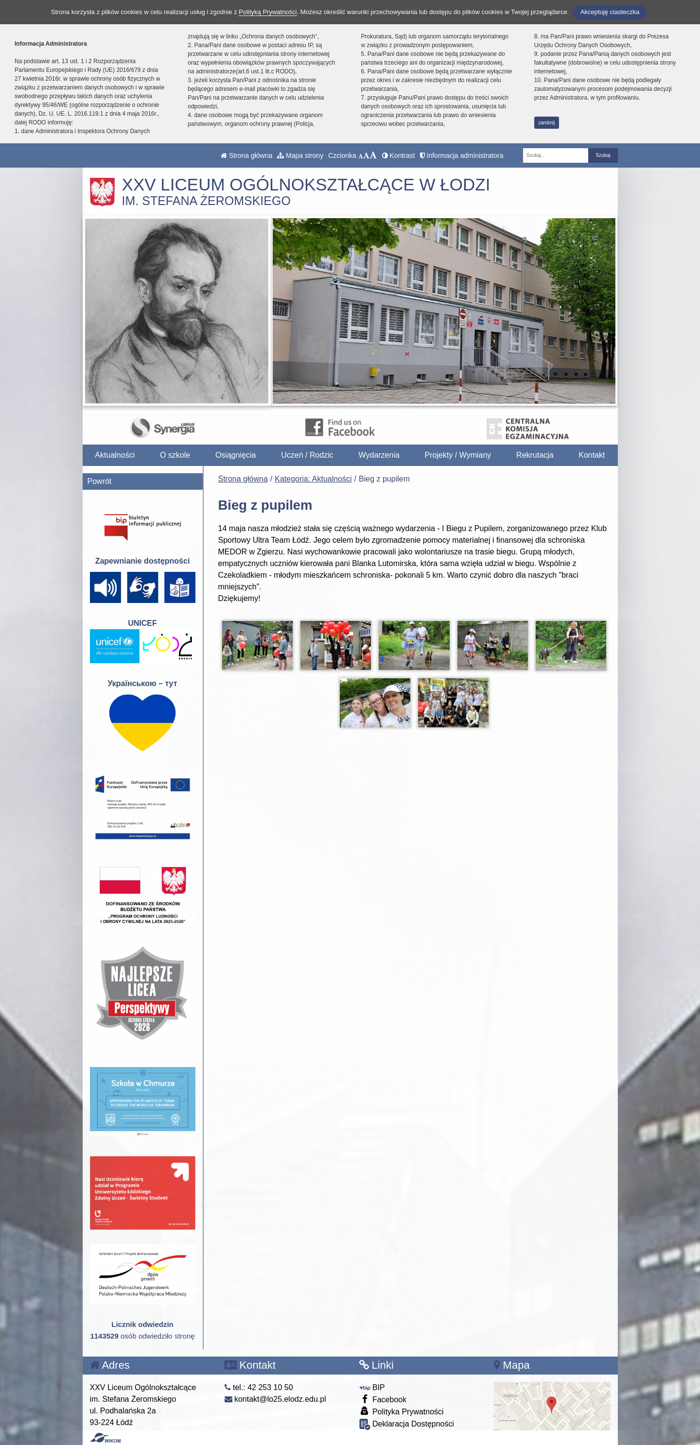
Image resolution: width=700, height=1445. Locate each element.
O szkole (175, 455)
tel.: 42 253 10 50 (259, 1387)
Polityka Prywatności (401, 1411)
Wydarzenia (379, 455)
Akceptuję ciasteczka (609, 12)
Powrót (100, 481)
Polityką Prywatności (268, 12)
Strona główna (246, 155)
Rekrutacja (534, 455)
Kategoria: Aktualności (313, 479)
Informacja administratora (462, 155)
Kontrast (398, 155)
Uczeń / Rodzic (307, 455)
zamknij (546, 122)
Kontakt (591, 455)
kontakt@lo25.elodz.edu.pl (275, 1399)
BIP (372, 1387)
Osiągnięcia (235, 455)
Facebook (383, 1399)
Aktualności (115, 455)
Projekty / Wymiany (458, 455)
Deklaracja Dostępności (407, 1424)
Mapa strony (300, 155)
